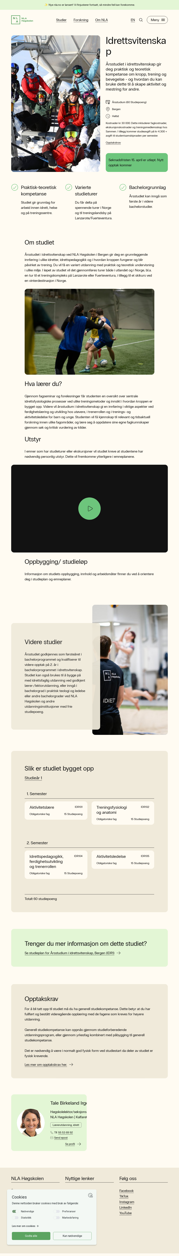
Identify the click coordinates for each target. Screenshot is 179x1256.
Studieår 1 (33, 780)
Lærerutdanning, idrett (66, 1127)
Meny (158, 21)
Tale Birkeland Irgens (72, 1106)
